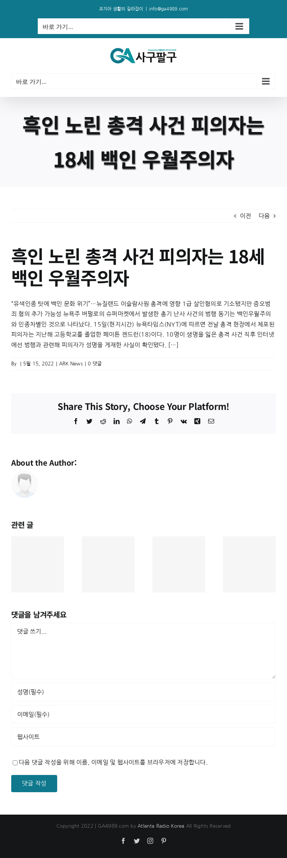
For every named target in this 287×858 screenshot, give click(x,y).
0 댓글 (95, 363)
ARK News (71, 363)
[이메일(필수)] (143, 714)
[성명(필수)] (143, 692)
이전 (245, 216)
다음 (264, 216)
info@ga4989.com (168, 9)
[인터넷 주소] (143, 736)
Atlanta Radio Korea (161, 826)
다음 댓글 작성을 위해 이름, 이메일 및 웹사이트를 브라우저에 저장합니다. (113, 762)
